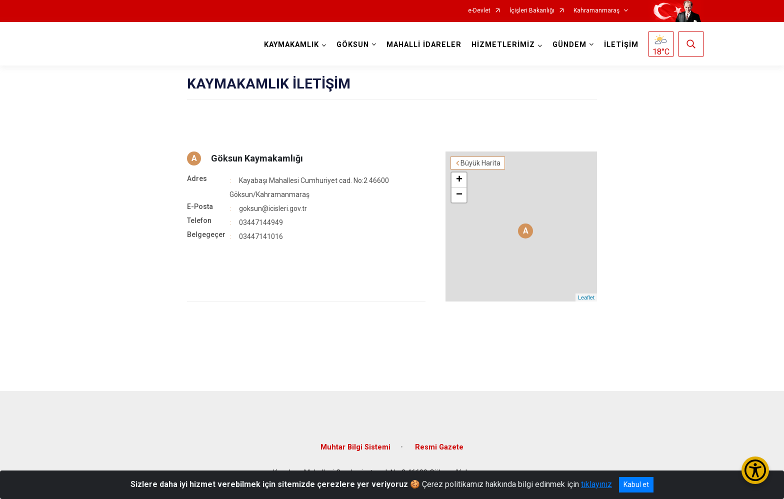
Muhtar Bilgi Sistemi (355, 447)
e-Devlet (479, 11)
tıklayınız (596, 484)
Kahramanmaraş (597, 11)
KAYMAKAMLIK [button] (291, 44)
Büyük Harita (480, 163)
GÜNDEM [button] (569, 44)
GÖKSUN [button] (352, 44)
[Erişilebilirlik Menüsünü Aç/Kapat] (755, 470)
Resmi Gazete (439, 447)
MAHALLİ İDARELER (424, 44)
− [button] (459, 195)
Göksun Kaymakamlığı (257, 158)
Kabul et (636, 484)
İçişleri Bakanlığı (532, 11)
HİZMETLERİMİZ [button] (503, 44)
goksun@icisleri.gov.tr (273, 208)
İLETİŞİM (621, 44)
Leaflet (586, 297)
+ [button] (459, 180)
